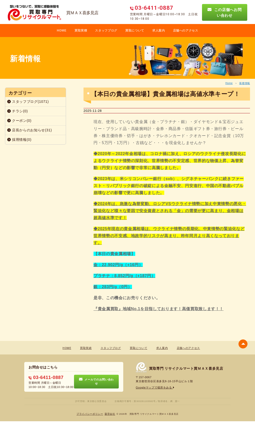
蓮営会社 (109, 413)
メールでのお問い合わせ (96, 381)
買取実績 (86, 348)
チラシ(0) (17, 111)
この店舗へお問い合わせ (225, 12)
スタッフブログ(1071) (28, 102)
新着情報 (244, 83)
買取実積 (80, 30)
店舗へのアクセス (185, 30)
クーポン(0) (19, 121)
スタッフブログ (106, 30)
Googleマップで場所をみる (155, 387)
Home (228, 83)
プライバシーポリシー (89, 413)
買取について (134, 30)
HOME (61, 30)
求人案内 (158, 30)
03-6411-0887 (45, 377)
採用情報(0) (19, 140)
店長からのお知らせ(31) (29, 130)
